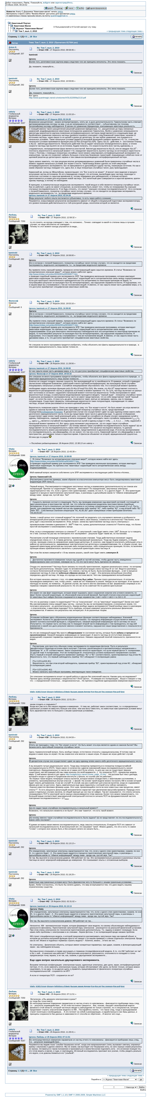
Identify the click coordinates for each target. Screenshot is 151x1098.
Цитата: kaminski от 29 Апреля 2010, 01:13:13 (51, 906)
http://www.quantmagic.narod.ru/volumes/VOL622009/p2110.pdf (57, 98)
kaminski (13, 78)
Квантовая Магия (22, 26)
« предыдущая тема (116, 31)
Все (35, 37)
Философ (13, 301)
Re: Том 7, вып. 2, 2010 (48, 48)
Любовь (13, 215)
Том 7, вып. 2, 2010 (27, 31)
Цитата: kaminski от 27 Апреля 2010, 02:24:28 (50, 119)
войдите (47, 3)
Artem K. (13, 47)
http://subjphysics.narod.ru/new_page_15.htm (86, 774)
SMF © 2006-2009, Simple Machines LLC (87, 1095)
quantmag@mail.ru (59, 16)
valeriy (12, 112)
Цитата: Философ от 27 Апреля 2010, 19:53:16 (50, 374)
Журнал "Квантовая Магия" (29, 28)
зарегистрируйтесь (64, 3)
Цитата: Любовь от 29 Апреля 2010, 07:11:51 (49, 1037)
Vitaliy (12, 449)
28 (31, 37)
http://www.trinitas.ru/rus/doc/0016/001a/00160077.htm (53, 274)
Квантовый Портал (21, 23)
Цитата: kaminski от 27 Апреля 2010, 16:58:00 (50, 308)
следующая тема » (134, 31)
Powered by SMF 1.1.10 (56, 1095)
